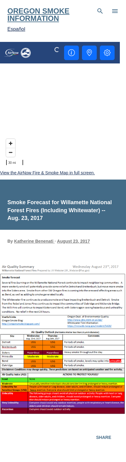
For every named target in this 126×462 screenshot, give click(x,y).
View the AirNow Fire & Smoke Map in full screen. (47, 172)
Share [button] (103, 437)
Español (16, 29)
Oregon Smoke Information (38, 14)
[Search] (100, 11)
